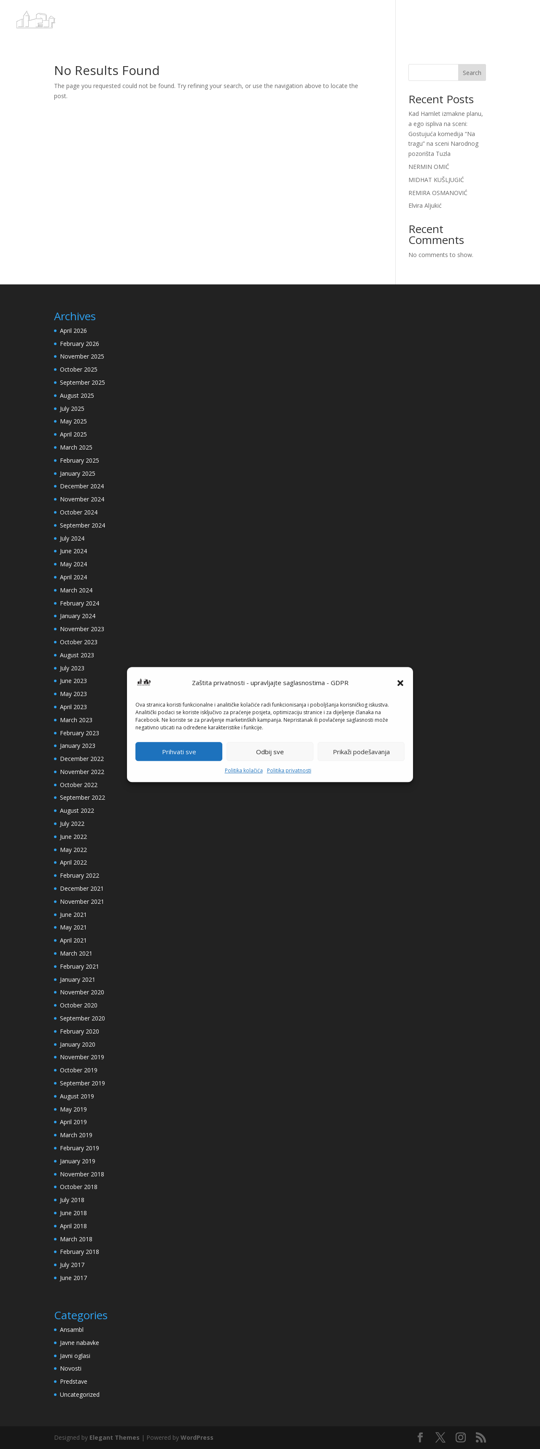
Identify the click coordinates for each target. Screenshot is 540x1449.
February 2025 (79, 460)
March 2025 (76, 447)
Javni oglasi (75, 1356)
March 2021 (76, 953)
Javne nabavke (79, 1343)
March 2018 (76, 1239)
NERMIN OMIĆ (428, 167)
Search (472, 73)
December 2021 (82, 888)
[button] (400, 683)
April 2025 (73, 434)
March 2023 (76, 720)
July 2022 (72, 824)
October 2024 (78, 512)
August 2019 (77, 1096)
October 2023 (78, 642)
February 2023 (79, 733)
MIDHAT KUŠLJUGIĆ (436, 180)
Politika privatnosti (289, 770)
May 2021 (73, 927)
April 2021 (73, 940)
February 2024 (79, 603)
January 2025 (77, 473)
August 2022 (77, 810)
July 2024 (72, 538)
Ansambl (72, 1330)
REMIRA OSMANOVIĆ (437, 193)
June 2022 (73, 837)
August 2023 (77, 655)
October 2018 (78, 1187)
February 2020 (79, 1031)
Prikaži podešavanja (361, 751)
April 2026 (73, 331)
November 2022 (82, 772)
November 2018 (82, 1174)
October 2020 (78, 1005)
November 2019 (82, 1057)
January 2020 (77, 1044)
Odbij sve (270, 751)
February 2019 (79, 1148)
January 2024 (77, 616)
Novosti (70, 1368)
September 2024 (82, 525)
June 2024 (73, 551)
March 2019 (76, 1135)
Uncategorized (80, 1394)
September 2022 (82, 797)
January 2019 (77, 1161)
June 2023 (73, 681)
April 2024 (73, 577)
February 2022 (79, 875)
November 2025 (82, 356)
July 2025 (72, 408)
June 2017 (73, 1278)
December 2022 (82, 759)
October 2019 (78, 1070)
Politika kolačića (244, 770)
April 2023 (73, 707)
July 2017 (72, 1265)
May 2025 (73, 421)
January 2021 (77, 979)
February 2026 (79, 344)
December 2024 (82, 486)
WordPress (197, 1437)
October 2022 (78, 785)
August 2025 (77, 395)
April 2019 (73, 1122)
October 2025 (78, 369)
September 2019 (82, 1083)
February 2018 (79, 1252)
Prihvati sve (179, 751)
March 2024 (76, 590)
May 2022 (73, 850)
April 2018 (73, 1226)
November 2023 (82, 629)
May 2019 (73, 1109)
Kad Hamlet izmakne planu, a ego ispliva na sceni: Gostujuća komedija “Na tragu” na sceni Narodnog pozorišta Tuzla (445, 134)
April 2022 (73, 862)
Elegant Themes (114, 1437)
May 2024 (73, 564)
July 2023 (72, 668)
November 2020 (82, 992)
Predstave (73, 1381)
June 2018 (73, 1213)
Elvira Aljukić (425, 205)
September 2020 (82, 1018)
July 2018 (72, 1200)
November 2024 (82, 499)
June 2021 (73, 915)
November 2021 (82, 901)
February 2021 (79, 966)
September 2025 (82, 382)
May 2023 (73, 694)
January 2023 (77, 746)
